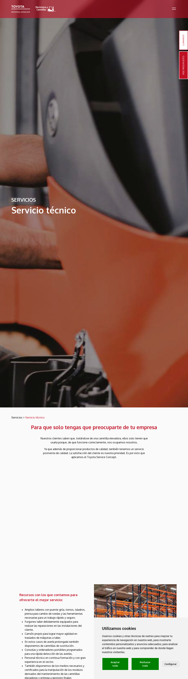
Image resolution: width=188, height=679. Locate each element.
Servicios (16, 417)
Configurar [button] (170, 664)
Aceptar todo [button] (115, 664)
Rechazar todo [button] (145, 664)
